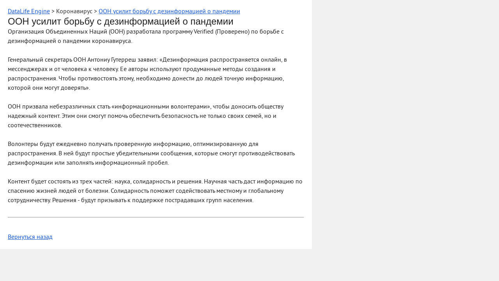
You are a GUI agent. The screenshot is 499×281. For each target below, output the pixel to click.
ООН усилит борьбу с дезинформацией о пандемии (169, 12)
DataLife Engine (29, 12)
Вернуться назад (30, 237)
